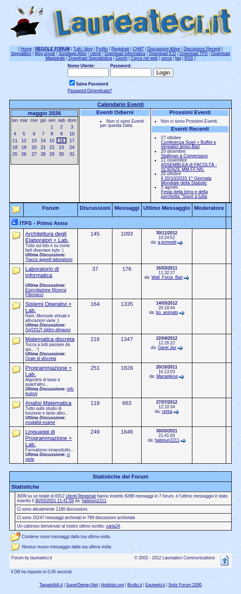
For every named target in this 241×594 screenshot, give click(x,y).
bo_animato (167, 312)
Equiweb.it (155, 585)
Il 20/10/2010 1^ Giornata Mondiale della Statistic (186, 180)
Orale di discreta (40, 358)
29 (52, 154)
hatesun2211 (167, 440)
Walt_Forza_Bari (167, 277)
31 (71, 154)
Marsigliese (167, 376)
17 (71, 140)
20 (34, 147)
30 (61, 154)
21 (43, 147)
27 (34, 154)
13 (34, 140)
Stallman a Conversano (184, 155)
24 (71, 147)
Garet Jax (167, 347)
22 (52, 147)
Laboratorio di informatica (42, 272)
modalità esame (40, 422)
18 (14, 147)
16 (61, 140)
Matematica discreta (49, 339)
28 (43, 154)
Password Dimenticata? (90, 90)
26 (24, 154)
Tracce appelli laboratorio (49, 259)
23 (61, 147)
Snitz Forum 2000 (185, 585)
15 (52, 140)
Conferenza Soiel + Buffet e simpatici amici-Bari (188, 144)
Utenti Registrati (81, 496)
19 (24, 147)
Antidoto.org (112, 585)
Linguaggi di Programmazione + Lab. (48, 438)
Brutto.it (134, 585)
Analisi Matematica (48, 403)
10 (71, 133)
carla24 (113, 526)
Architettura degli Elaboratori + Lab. (47, 237)
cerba (167, 411)
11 (14, 140)
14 (43, 140)
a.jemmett (167, 242)
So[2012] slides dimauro (48, 329)
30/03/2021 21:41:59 (54, 500)
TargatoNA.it (51, 585)
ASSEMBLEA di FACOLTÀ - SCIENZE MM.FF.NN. (189, 167)
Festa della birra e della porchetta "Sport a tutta (184, 194)
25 (14, 154)
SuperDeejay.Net (82, 585)
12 (24, 140)
